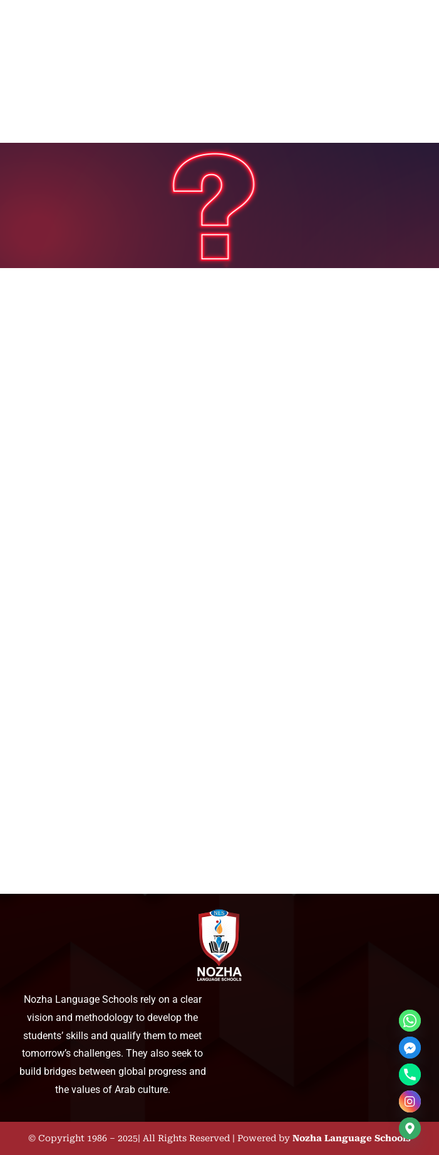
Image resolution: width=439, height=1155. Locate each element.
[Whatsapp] (410, 1021)
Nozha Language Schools (351, 1138)
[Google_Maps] (410, 1128)
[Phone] (410, 1074)
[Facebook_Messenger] (410, 1048)
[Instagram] (410, 1101)
